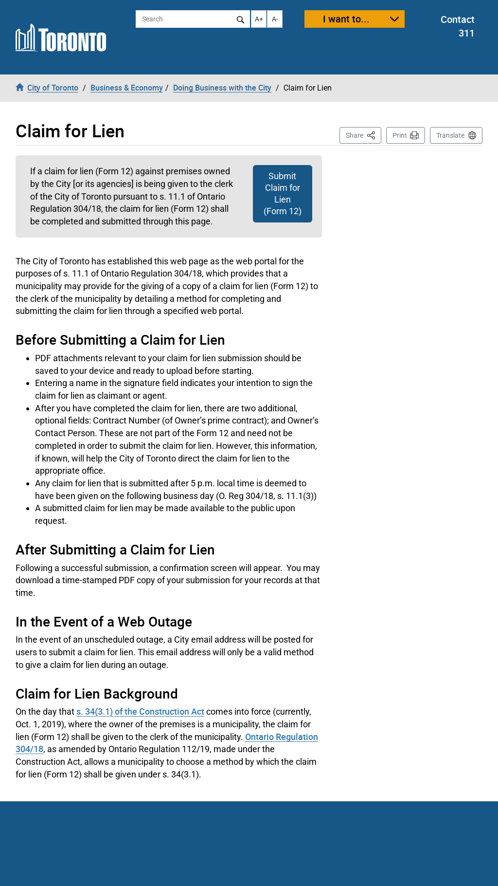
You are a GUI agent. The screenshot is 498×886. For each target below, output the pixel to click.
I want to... (346, 18)
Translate (450, 135)
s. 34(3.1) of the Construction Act (140, 711)
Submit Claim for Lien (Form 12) (283, 193)
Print (399, 135)
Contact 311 (458, 26)
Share (363, 134)
